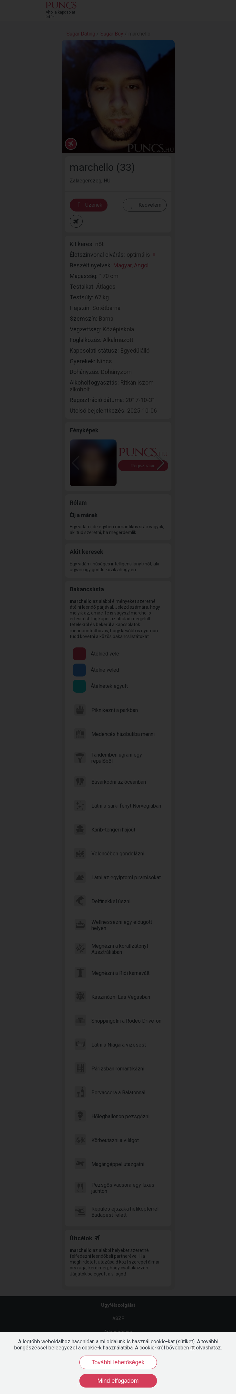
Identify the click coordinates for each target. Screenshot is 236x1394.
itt (192, 1348)
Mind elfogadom (118, 1381)
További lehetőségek (117, 1362)
